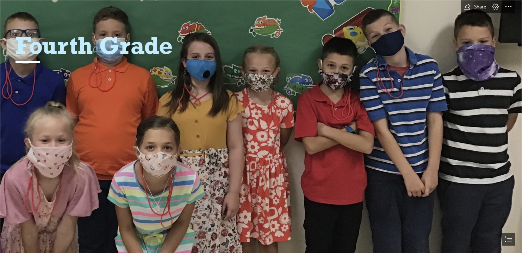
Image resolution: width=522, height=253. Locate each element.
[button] (475, 6)
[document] (261, 126)
